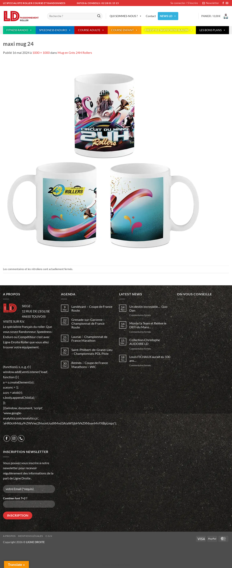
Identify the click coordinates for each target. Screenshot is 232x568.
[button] (210, 3)
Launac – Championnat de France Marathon (89, 338)
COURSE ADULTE (91, 30)
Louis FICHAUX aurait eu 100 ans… (149, 358)
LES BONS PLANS (213, 30)
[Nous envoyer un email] (227, 3)
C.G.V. (49, 535)
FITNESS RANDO (19, 30)
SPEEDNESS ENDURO (55, 30)
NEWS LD (168, 16)
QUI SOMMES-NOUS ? (126, 16)
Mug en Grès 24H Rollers (75, 52)
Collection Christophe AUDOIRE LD (144, 342)
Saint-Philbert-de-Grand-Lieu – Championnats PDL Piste (91, 351)
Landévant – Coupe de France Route (91, 308)
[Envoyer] (98, 16)
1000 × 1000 (41, 52)
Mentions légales (30, 535)
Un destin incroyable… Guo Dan (148, 308)
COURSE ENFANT (124, 30)
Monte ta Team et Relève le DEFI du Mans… (147, 325)
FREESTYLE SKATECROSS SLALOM (168, 30)
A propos (9, 535)
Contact (151, 16)
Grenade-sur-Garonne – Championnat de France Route (88, 323)
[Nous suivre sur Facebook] (223, 3)
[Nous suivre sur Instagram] (14, 438)
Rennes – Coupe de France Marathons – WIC (89, 364)
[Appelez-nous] (21, 438)
